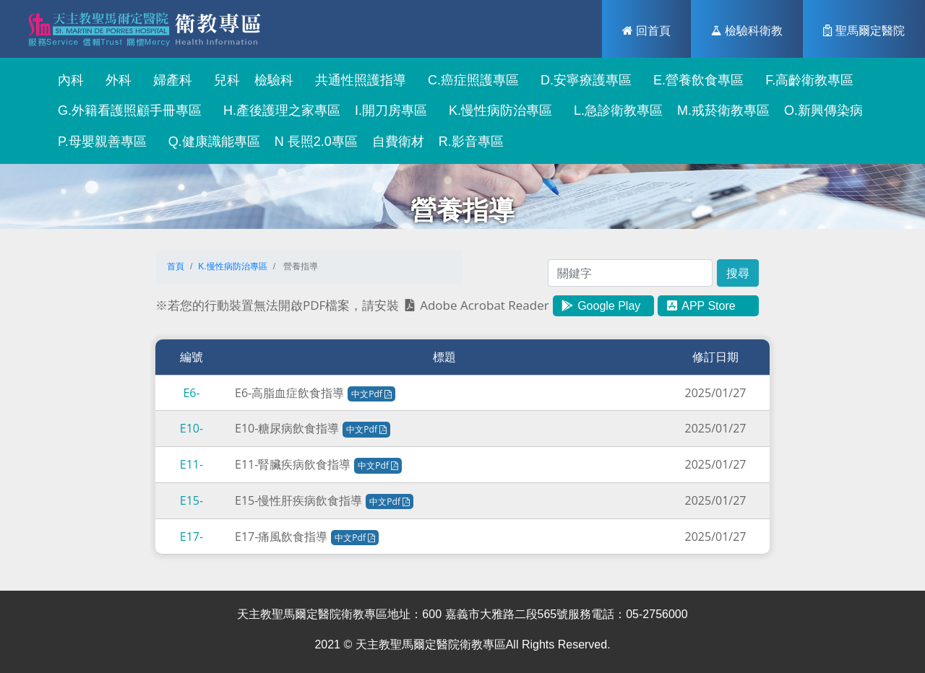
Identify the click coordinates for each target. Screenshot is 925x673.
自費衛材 (398, 141)
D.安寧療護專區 (582, 80)
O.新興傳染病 (823, 110)
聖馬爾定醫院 (864, 30)
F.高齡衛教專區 (805, 80)
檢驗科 (273, 80)
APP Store (700, 306)
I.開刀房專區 (391, 110)
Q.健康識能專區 (210, 141)
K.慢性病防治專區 (497, 110)
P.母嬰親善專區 (99, 141)
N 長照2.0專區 (316, 141)
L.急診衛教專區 (615, 110)
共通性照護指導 (357, 80)
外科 (115, 80)
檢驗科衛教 (747, 30)
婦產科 (169, 80)
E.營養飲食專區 (695, 80)
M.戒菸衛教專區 (723, 110)
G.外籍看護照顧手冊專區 (126, 110)
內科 (67, 80)
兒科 (223, 80)
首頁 (175, 266)
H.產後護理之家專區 (278, 110)
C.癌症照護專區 (470, 80)
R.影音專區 (471, 141)
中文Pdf (371, 394)
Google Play (600, 306)
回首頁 (646, 30)
